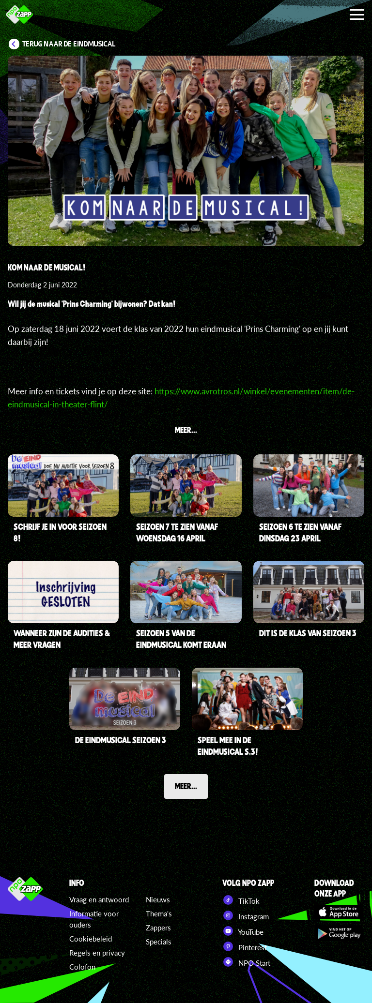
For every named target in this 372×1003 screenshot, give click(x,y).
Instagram (245, 915)
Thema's (159, 913)
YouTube (243, 931)
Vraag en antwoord (99, 899)
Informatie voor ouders (94, 919)
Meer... (186, 785)
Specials (158, 941)
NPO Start (246, 962)
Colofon (82, 966)
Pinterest (244, 946)
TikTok (241, 900)
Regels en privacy (97, 952)
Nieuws (158, 899)
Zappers (158, 927)
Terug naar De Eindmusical (69, 44)
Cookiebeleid (90, 938)
